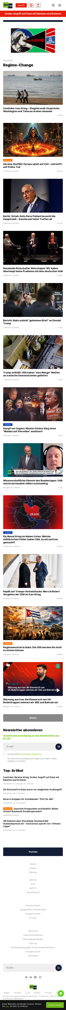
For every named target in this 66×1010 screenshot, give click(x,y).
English (7, 993)
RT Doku (33, 918)
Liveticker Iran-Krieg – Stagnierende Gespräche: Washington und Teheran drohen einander (31, 110)
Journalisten (33, 956)
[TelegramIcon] (26, 977)
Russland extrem (33, 914)
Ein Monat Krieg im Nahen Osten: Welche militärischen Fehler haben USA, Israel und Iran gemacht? (30, 539)
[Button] (58, 747)
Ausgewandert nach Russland (33, 909)
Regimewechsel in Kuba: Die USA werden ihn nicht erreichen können (32, 649)
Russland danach (33, 905)
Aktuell (33, 864)
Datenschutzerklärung (33, 935)
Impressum (33, 931)
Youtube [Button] (33, 851)
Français (48, 993)
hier (7, 1006)
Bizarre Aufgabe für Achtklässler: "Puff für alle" (28, 799)
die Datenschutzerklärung (30, 754)
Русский (17, 993)
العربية (27, 993)
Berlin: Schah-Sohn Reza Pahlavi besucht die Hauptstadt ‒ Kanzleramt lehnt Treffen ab (29, 218)
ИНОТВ (33, 880)
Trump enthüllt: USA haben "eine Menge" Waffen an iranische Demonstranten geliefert (31, 374)
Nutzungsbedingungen (33, 939)
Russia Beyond (33, 892)
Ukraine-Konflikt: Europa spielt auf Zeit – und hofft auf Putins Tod (32, 166)
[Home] (7, 5)
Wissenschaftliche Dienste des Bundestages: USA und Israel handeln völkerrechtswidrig (33, 482)
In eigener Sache (33, 951)
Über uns (33, 943)
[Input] (33, 746)
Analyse (33, 868)
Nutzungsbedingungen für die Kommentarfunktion (33, 947)
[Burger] (59, 5)
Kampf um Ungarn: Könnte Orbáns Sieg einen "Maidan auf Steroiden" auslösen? (29, 430)
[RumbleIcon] (35, 977)
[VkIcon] (31, 977)
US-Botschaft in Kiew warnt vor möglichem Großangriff (32, 789)
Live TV (21, 5)
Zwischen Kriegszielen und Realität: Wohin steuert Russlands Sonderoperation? (30, 810)
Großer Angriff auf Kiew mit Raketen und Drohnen (33, 14)
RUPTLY (33, 888)
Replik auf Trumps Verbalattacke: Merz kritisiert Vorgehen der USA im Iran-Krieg (31, 593)
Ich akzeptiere (24, 754)
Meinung (33, 872)
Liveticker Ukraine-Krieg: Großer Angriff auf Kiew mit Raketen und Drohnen (31, 778)
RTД (33, 884)
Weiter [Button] (33, 718)
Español (37, 993)
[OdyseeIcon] (40, 977)
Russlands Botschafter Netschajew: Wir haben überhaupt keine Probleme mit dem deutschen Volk (33, 270)
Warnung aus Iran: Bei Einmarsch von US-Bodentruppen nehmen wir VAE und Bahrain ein (30, 701)
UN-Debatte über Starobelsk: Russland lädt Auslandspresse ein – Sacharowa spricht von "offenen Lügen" (32, 824)
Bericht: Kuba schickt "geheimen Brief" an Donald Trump (32, 322)
